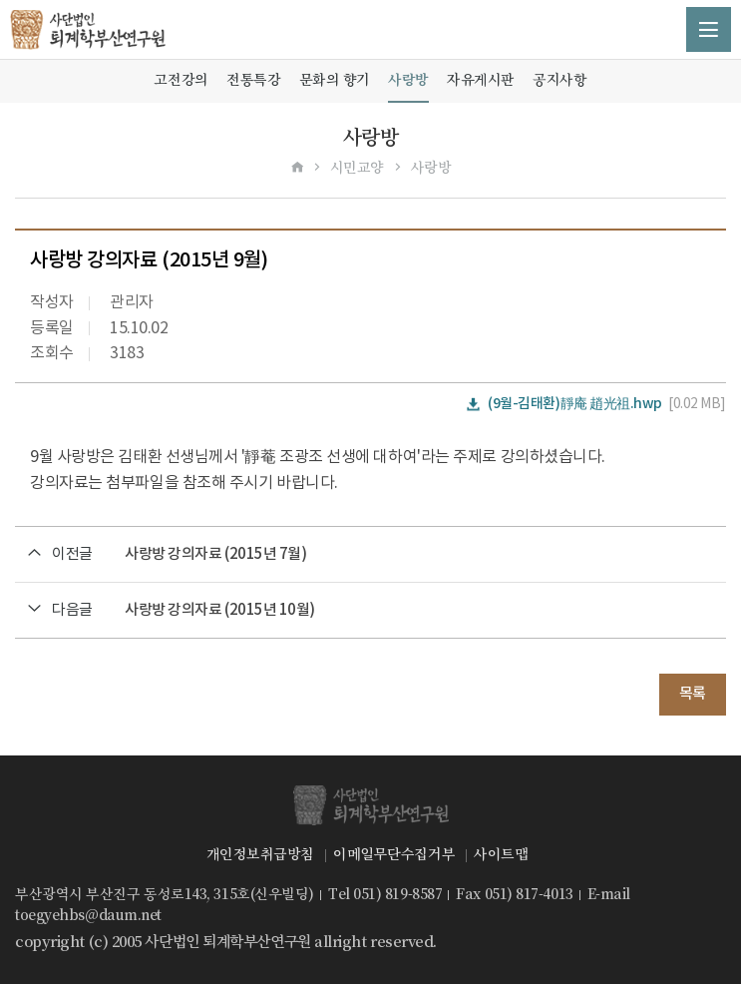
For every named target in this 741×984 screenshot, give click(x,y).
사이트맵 (501, 854)
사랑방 (408, 80)
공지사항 (559, 80)
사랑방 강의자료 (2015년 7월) (215, 554)
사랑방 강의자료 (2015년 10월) (220, 610)
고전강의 (180, 80)
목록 (692, 694)
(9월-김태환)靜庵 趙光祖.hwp (575, 403)
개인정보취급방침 (260, 854)
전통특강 (253, 80)
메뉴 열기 (708, 29)
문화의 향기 (334, 80)
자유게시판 (481, 80)
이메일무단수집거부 (394, 854)
